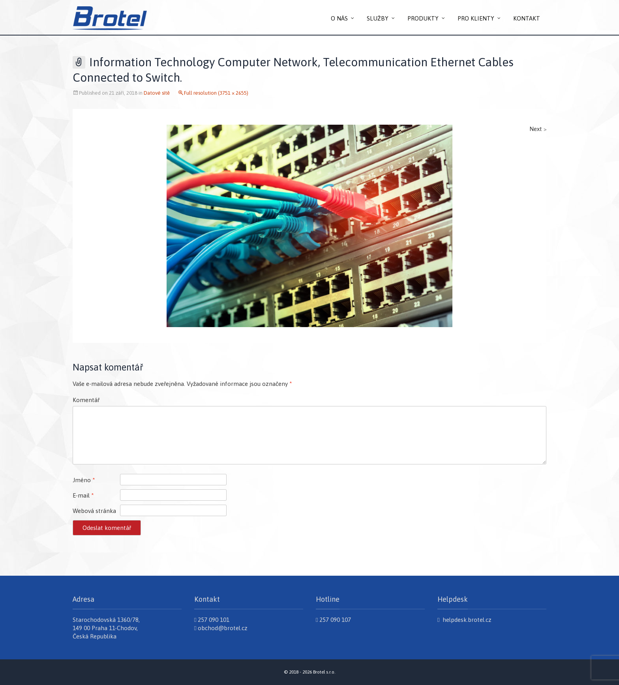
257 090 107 (333, 619)
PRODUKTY (423, 18)
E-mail (83, 495)
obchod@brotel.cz (221, 628)
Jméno (84, 480)
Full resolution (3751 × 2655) (216, 93)
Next (537, 128)
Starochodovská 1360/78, (106, 619)
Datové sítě (157, 93)
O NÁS (339, 18)
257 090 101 (211, 619)
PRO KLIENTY (476, 18)
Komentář (86, 400)
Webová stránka (94, 510)
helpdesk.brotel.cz (464, 619)
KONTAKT (526, 18)
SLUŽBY (377, 18)
